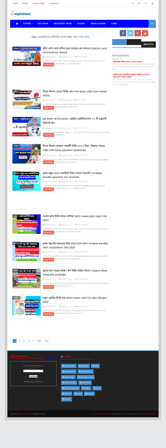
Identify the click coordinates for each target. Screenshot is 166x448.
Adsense (81, 23)
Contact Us (53, 3)
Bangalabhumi (27, 444)
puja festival (86, 413)
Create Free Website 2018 (103, 444)
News (16, 48)
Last (50, 371)
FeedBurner (38, 412)
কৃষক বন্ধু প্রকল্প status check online (128, 62)
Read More (55, 68)
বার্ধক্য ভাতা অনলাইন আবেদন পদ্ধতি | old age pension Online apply (131, 75)
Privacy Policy (38, 3)
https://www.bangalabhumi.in (146, 444)
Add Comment (88, 57)
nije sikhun (43, 23)
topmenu (27, 23)
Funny (98, 419)
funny (114, 23)
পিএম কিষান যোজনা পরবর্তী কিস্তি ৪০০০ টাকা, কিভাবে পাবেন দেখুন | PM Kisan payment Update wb (78, 161)
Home (15, 3)
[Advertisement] (60, 81)
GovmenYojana (69, 397)
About (25, 3)
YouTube (67, 430)
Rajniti (79, 424)
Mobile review (69, 408)
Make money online (71, 419)
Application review (86, 408)
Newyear (90, 424)
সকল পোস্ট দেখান (81, 37)
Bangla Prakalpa (86, 402)
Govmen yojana (70, 413)
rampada (123, 444)
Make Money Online (63, 23)
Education (84, 397)
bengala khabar (98, 23)
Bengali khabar (69, 402)
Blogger (87, 419)
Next (43, 371)
